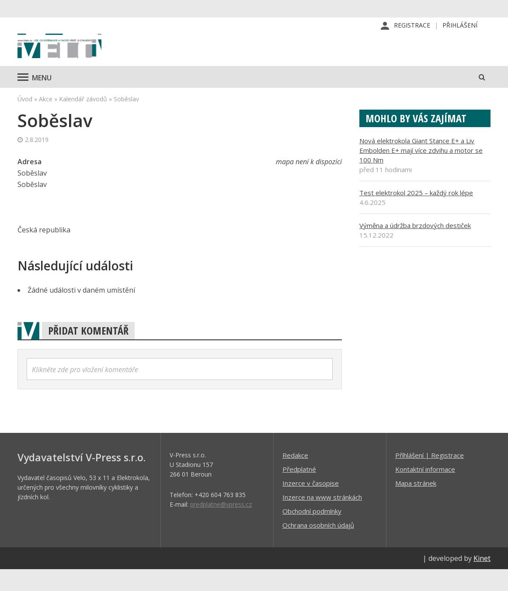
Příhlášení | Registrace (429, 476)
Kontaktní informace (425, 490)
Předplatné (299, 490)
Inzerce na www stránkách (322, 518)
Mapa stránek (415, 504)
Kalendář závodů (83, 120)
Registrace (412, 26)
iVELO (91, 57)
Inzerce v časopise (310, 504)
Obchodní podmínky (311, 532)
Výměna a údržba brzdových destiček (415, 246)
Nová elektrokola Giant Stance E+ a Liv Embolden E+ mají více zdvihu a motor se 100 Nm (421, 172)
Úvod (24, 120)
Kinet (482, 579)
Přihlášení (459, 26)
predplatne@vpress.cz (221, 526)
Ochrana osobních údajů (318, 546)
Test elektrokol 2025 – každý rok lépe (416, 214)
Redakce (295, 476)
